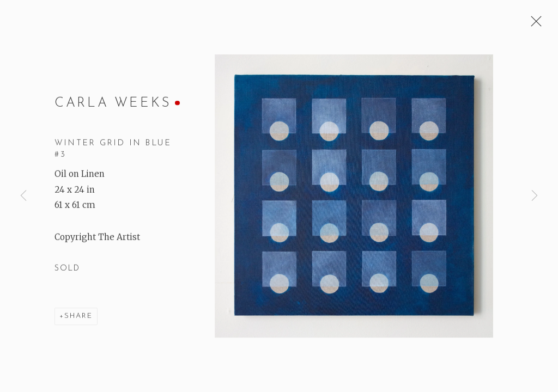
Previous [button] (23, 196)
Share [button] (78, 316)
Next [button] (534, 196)
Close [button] (533, 24)
